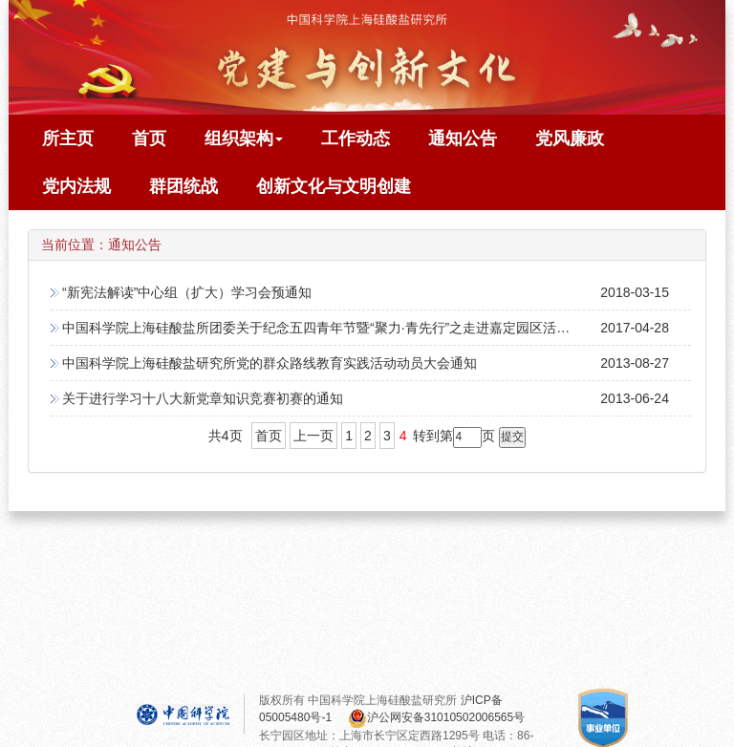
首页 (149, 138)
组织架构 (244, 138)
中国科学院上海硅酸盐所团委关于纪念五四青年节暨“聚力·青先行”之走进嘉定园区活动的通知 (336, 327)
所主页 (68, 138)
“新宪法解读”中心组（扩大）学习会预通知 (187, 292)
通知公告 (462, 138)
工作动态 (355, 138)
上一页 (313, 435)
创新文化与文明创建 (333, 186)
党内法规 (76, 186)
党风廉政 (569, 138)
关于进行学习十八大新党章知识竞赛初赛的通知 (202, 398)
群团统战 (183, 186)
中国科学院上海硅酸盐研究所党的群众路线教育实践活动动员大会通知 (269, 363)
